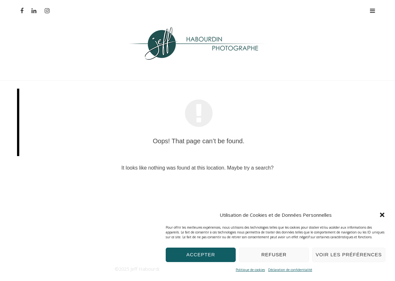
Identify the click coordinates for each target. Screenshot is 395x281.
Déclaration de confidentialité (290, 270)
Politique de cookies (250, 270)
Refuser (274, 254)
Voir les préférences (349, 254)
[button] (382, 215)
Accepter (200, 254)
